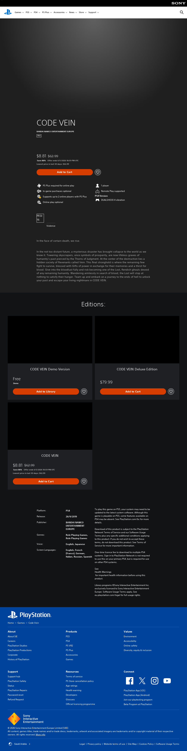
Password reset (15, 694)
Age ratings (71, 685)
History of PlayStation (18, 659)
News (71, 12)
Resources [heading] (72, 671)
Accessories (59, 12)
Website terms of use (114, 743)
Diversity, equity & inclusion (138, 650)
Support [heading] (13, 671)
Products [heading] (71, 631)
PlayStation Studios (17, 645)
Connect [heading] (129, 671)
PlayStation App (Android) (137, 695)
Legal (82, 743)
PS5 (27, 12)
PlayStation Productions (20, 650)
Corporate (13, 654)
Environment (130, 636)
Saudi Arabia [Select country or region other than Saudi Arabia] (19, 744)
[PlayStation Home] (8, 12)
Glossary (70, 699)
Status (11, 685)
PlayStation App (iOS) (134, 690)
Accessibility (130, 641)
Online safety (130, 645)
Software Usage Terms (167, 743)
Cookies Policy (146, 743)
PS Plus (45, 12)
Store (81, 12)
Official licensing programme (80, 704)
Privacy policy (94, 743)
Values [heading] (128, 631)
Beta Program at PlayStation (138, 704)
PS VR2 (69, 645)
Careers (11, 641)
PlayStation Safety (17, 681)
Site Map (132, 743)
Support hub (14, 676)
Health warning (73, 690)
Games (18, 12)
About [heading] (11, 631)
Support (92, 12)
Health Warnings (103, 572)
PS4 (36, 12)
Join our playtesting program (138, 699)
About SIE (12, 636)
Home (11, 622)
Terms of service (74, 676)
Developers (71, 694)
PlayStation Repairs (17, 690)
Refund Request (16, 699)
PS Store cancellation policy (80, 681)
